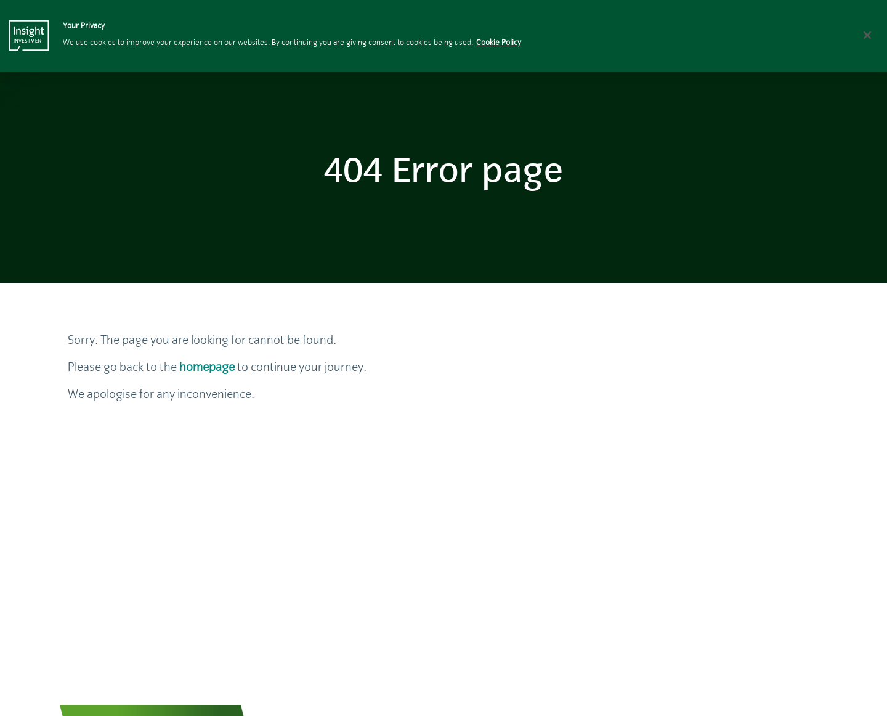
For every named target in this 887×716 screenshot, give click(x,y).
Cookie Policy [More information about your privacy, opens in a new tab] (498, 42)
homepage (207, 367)
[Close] (867, 35)
